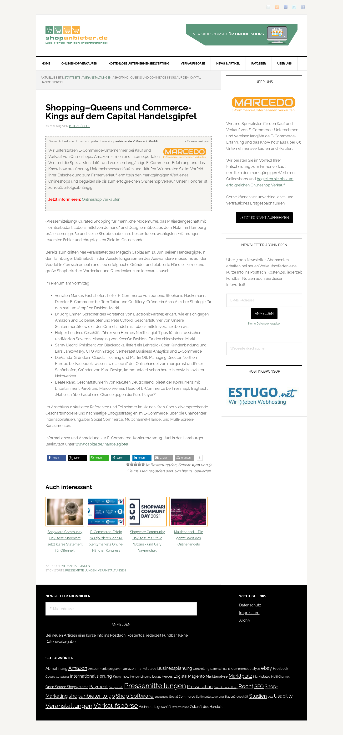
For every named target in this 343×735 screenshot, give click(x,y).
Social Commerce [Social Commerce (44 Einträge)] (182, 696)
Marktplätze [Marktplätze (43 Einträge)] (261, 676)
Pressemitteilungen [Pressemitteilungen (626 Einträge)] (155, 685)
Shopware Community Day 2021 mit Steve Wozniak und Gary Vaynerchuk (147, 524)
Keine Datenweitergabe (264, 323)
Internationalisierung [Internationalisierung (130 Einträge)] (91, 676)
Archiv (244, 620)
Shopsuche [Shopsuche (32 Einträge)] (161, 696)
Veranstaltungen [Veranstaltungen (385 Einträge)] (68, 705)
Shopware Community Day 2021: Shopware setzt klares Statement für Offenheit (64, 524)
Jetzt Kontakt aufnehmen (264, 218)
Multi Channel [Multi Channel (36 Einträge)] (280, 676)
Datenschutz (250, 605)
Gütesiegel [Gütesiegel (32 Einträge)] (62, 676)
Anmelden (264, 313)
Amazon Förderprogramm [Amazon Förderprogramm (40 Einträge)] (105, 668)
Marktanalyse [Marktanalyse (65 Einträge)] (217, 676)
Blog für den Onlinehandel (76, 34)
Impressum (249, 612)
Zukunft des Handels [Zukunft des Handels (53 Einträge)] (206, 707)
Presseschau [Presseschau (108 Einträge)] (200, 686)
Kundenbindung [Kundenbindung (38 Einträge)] (140, 676)
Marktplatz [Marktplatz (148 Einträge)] (240, 676)
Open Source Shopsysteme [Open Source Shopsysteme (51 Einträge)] (66, 687)
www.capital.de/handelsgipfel (102, 444)
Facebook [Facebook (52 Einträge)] (280, 668)
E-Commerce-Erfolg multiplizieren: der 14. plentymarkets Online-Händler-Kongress (106, 524)
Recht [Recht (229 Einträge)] (245, 686)
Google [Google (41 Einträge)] (50, 676)
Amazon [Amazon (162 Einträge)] (77, 668)
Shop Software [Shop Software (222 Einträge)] (135, 696)
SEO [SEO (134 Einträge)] (259, 686)
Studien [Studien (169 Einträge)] (258, 696)
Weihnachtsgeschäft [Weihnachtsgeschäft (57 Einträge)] (155, 707)
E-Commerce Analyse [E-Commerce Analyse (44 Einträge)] (244, 668)
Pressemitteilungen (80, 570)
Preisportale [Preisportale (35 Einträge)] (116, 687)
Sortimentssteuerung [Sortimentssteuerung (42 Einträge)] (210, 696)
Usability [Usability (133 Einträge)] (283, 696)
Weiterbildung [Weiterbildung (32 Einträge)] (180, 707)
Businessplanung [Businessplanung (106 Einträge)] (174, 668)
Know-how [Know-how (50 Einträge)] (121, 676)
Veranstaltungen (76, 566)
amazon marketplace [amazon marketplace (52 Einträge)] (139, 668)
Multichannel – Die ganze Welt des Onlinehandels (188, 521)
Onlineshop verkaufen (101, 199)
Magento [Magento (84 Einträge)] (196, 676)
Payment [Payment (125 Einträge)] (98, 686)
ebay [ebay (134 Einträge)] (266, 668)
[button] (56, 458)
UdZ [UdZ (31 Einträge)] (270, 696)
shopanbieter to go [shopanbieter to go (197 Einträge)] (92, 696)
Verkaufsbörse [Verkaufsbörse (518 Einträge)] (115, 706)
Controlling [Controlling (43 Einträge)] (201, 668)
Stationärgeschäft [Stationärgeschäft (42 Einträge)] (236, 696)
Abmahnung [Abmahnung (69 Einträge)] (56, 668)
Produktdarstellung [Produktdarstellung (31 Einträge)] (225, 687)
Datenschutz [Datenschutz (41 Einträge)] (218, 668)
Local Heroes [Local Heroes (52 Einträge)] (162, 676)
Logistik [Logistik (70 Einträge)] (180, 676)
